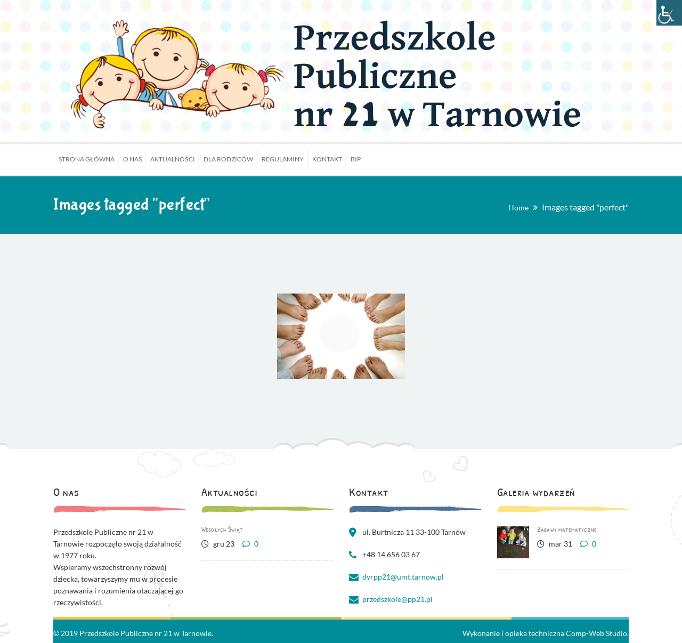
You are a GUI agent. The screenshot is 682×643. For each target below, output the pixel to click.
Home (518, 207)
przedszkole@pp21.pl (397, 599)
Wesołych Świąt (222, 529)
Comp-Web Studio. (597, 633)
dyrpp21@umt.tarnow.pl (403, 576)
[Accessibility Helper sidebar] (669, 13)
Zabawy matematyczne (567, 529)
